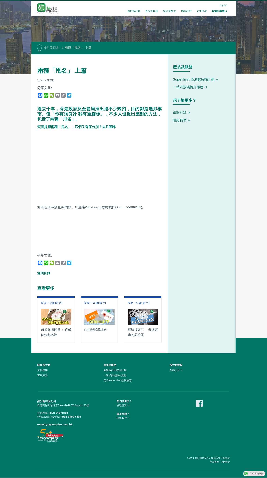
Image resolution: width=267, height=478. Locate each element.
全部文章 (175, 370)
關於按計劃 (134, 11)
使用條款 (225, 462)
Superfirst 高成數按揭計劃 (194, 79)
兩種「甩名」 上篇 (78, 48)
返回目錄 (43, 273)
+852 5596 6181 (70, 416)
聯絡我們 (186, 11)
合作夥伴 (42, 370)
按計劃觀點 (169, 11)
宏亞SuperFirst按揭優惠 (117, 380)
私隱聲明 (214, 462)
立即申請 (202, 11)
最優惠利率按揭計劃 (114, 370)
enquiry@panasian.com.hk (55, 424)
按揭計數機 (218, 11)
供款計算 (179, 112)
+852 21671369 (58, 413)
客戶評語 (42, 375)
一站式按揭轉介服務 (189, 87)
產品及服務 (151, 11)
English (223, 5)
